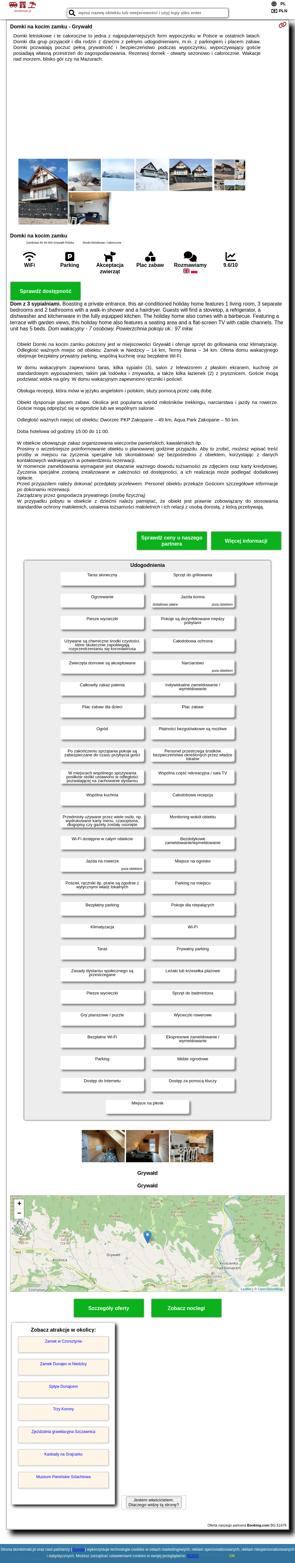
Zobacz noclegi (186, 1308)
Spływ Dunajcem (63, 1386)
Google (78, 1549)
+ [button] (19, 1204)
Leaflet (246, 1289)
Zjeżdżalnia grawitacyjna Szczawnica (63, 1431)
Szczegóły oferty (108, 1308)
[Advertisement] (147, 110)
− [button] (19, 1214)
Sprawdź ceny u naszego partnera (171, 541)
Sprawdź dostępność (45, 291)
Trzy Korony (63, 1409)
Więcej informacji (246, 541)
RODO (193, 1556)
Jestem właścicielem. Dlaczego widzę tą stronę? (154, 1502)
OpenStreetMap (270, 1289)
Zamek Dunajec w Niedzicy (63, 1364)
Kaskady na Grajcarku (63, 1454)
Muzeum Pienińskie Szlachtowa (63, 1477)
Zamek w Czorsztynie (63, 1341)
